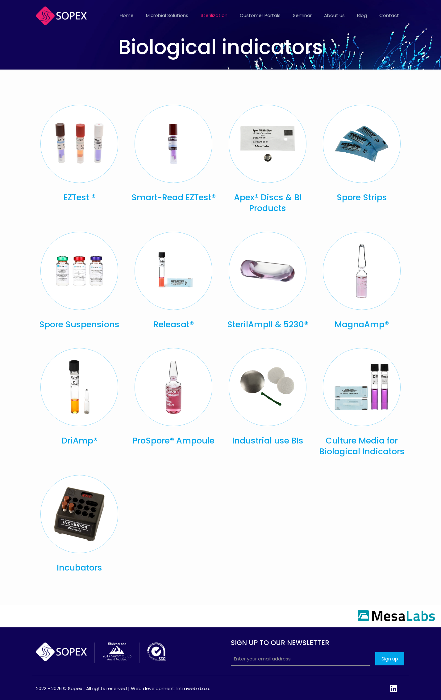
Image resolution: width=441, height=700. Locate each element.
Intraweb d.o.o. (193, 688)
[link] (79, 143)
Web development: (153, 688)
